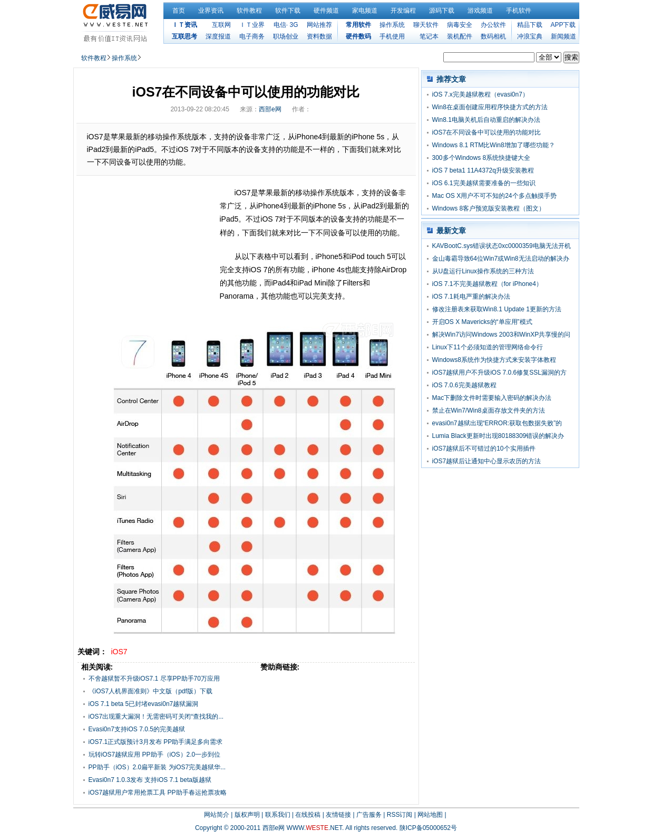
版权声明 (247, 814)
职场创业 (285, 36)
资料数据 (319, 36)
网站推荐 (319, 24)
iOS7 (119, 651)
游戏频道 (480, 10)
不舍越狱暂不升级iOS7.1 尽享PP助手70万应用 (154, 678)
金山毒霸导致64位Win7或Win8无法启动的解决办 (500, 258)
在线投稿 (307, 814)
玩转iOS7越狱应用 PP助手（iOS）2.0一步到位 (155, 754)
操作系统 (392, 24)
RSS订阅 (400, 814)
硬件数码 (358, 36)
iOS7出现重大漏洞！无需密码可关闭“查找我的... (156, 716)
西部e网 (270, 109)
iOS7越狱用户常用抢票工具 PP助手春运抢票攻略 (158, 792)
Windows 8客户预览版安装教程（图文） (489, 208)
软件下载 (287, 10)
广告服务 (369, 814)
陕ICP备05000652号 (428, 828)
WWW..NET (314, 828)
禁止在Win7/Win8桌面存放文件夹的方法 (488, 410)
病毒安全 (459, 24)
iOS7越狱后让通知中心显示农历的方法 (486, 461)
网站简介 (216, 814)
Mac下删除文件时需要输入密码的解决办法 (492, 398)
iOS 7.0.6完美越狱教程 (464, 385)
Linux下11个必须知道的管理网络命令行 (487, 347)
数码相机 (493, 36)
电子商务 (252, 36)
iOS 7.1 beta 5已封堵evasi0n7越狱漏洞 (144, 704)
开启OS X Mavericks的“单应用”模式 (482, 322)
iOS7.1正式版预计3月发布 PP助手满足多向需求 (156, 742)
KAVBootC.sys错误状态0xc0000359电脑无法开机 (501, 246)
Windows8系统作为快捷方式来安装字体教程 (494, 360)
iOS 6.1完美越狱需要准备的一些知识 (484, 183)
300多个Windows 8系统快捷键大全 (481, 157)
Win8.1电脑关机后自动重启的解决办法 (486, 119)
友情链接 (338, 814)
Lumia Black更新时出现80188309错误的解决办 (498, 436)
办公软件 (493, 24)
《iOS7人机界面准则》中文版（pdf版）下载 (150, 691)
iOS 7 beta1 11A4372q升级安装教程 (483, 170)
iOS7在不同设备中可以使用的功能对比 (486, 132)
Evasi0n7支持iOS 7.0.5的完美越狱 (137, 729)
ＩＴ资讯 (184, 24)
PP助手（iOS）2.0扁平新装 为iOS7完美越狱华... (157, 767)
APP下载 (563, 24)
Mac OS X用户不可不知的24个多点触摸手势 (494, 195)
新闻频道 (563, 36)
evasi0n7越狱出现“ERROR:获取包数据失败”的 (497, 423)
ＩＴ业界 (252, 24)
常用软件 (358, 24)
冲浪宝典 (529, 36)
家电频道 (364, 10)
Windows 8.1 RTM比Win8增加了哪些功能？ (493, 145)
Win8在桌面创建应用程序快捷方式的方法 (490, 107)
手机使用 (392, 36)
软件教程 (249, 10)
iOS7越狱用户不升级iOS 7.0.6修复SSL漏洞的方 (499, 372)
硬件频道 (326, 10)
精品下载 (529, 24)
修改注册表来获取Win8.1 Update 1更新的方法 (496, 309)
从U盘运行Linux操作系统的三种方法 (483, 271)
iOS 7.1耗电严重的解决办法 (471, 296)
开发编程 (403, 10)
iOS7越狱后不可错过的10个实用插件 (484, 448)
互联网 (221, 24)
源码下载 (441, 10)
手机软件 (518, 10)
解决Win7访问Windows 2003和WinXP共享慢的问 (501, 334)
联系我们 (277, 814)
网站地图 (430, 814)
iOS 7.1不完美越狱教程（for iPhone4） (487, 284)
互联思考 (184, 36)
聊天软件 (426, 24)
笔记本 (429, 36)
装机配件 (459, 36)
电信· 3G (286, 24)
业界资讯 (210, 10)
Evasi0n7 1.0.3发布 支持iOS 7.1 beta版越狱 (150, 780)
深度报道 (218, 36)
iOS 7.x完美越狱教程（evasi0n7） (480, 94)
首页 (178, 10)
